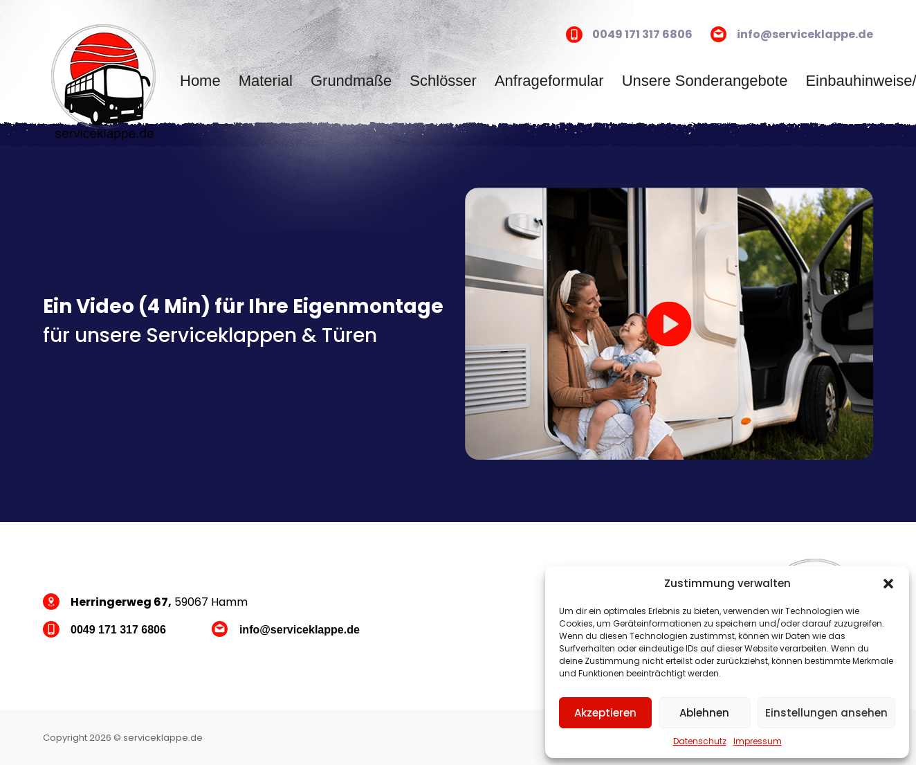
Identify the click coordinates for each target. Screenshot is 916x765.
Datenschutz (699, 741)
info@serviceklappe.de (805, 34)
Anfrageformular (549, 80)
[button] (888, 584)
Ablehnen (704, 712)
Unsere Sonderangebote (705, 80)
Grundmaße (351, 80)
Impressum (757, 741)
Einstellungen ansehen (826, 712)
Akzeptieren (605, 712)
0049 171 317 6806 (642, 34)
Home (200, 80)
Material (266, 80)
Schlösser (443, 80)
